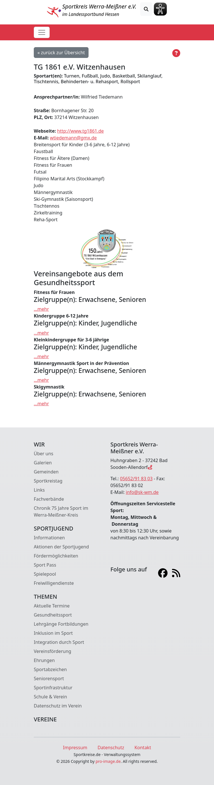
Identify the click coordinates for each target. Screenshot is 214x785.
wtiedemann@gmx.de (73, 138)
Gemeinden (46, 472)
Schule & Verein (50, 697)
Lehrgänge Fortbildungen (61, 624)
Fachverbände (49, 499)
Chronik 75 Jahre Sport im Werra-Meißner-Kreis (61, 511)
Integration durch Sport (59, 642)
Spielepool (45, 574)
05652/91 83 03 (136, 478)
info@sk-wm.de (142, 492)
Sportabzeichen (50, 669)
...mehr (41, 309)
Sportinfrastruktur (53, 687)
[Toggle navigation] (42, 32)
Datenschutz (111, 747)
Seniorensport (49, 678)
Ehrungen (44, 660)
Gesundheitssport (53, 615)
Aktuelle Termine (52, 606)
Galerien (43, 463)
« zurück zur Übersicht (61, 52)
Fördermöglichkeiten (56, 556)
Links (39, 490)
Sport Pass (45, 565)
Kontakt (143, 747)
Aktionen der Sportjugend (61, 547)
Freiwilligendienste (54, 583)
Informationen (49, 538)
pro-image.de (108, 761)
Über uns (43, 453)
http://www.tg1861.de (80, 131)
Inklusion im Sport (53, 633)
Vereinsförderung (52, 651)
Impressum (75, 747)
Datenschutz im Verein (58, 706)
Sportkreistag (48, 481)
